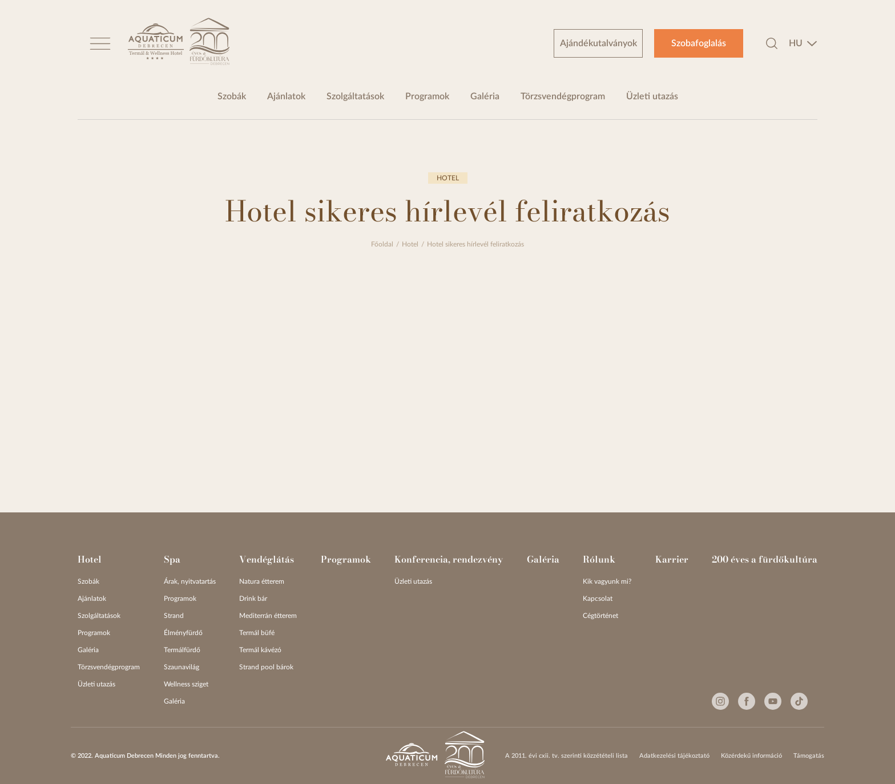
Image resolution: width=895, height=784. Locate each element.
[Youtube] (772, 701)
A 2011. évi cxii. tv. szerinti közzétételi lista (566, 756)
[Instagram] (720, 701)
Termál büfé (257, 632)
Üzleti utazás (652, 96)
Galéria (484, 96)
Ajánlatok (286, 96)
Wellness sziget (186, 684)
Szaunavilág (181, 667)
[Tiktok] (799, 701)
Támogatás (808, 756)
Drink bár (253, 598)
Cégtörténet (600, 615)
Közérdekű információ (751, 756)
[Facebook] (746, 701)
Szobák (231, 96)
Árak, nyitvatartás (190, 581)
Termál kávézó (260, 649)
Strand (174, 615)
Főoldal (382, 244)
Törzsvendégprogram (563, 96)
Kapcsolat (597, 598)
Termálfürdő (182, 649)
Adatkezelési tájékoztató (674, 756)
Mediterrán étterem (268, 615)
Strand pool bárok (266, 667)
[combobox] (803, 43)
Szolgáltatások (355, 96)
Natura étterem (261, 581)
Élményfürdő (183, 632)
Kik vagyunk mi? (607, 581)
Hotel (410, 244)
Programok (427, 96)
